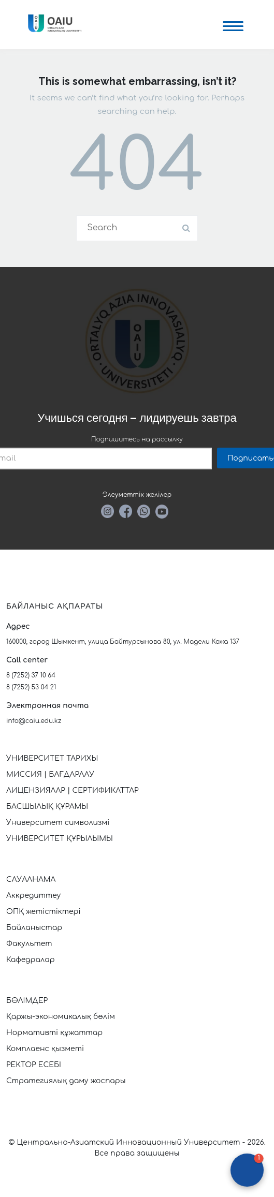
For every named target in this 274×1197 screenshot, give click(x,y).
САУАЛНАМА (30, 879)
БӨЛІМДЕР (27, 1000)
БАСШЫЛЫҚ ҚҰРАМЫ (47, 806)
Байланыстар (34, 928)
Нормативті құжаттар (54, 1033)
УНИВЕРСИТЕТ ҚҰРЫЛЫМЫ (59, 839)
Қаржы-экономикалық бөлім (60, 1017)
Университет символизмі (57, 822)
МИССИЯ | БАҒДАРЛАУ (50, 774)
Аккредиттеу (33, 895)
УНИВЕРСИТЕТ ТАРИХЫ (52, 758)
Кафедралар (30, 960)
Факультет (29, 944)
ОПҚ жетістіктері (43, 911)
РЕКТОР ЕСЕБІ (33, 1065)
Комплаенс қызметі (45, 1049)
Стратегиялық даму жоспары (66, 1081)
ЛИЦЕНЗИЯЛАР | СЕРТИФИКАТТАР (72, 790)
